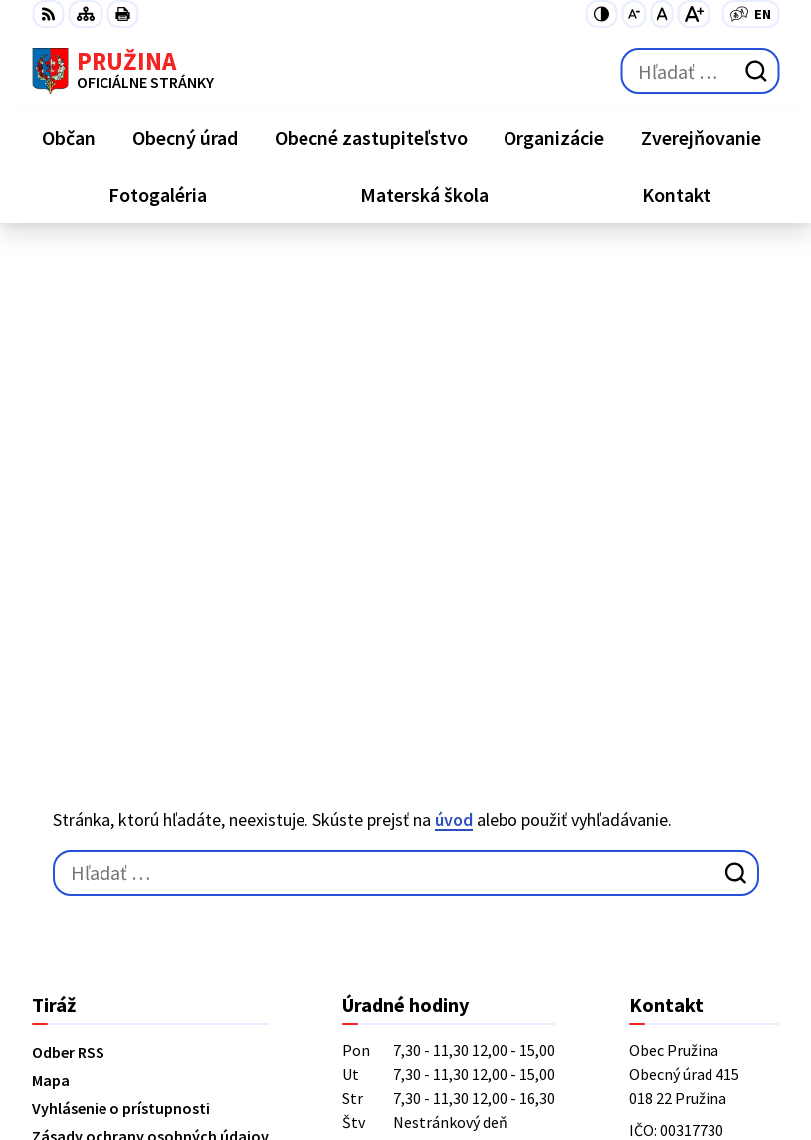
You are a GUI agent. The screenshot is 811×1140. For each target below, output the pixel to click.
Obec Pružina (257, 1059)
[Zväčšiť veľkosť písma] (693, 14)
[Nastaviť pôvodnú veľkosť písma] (661, 14)
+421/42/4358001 (687, 723)
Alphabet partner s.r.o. (291, 1032)
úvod (454, 333)
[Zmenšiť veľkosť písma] (633, 14)
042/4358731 (671, 747)
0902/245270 (671, 771)
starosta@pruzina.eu (704, 794)
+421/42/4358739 (687, 699)
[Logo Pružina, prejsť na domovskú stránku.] (123, 71)
